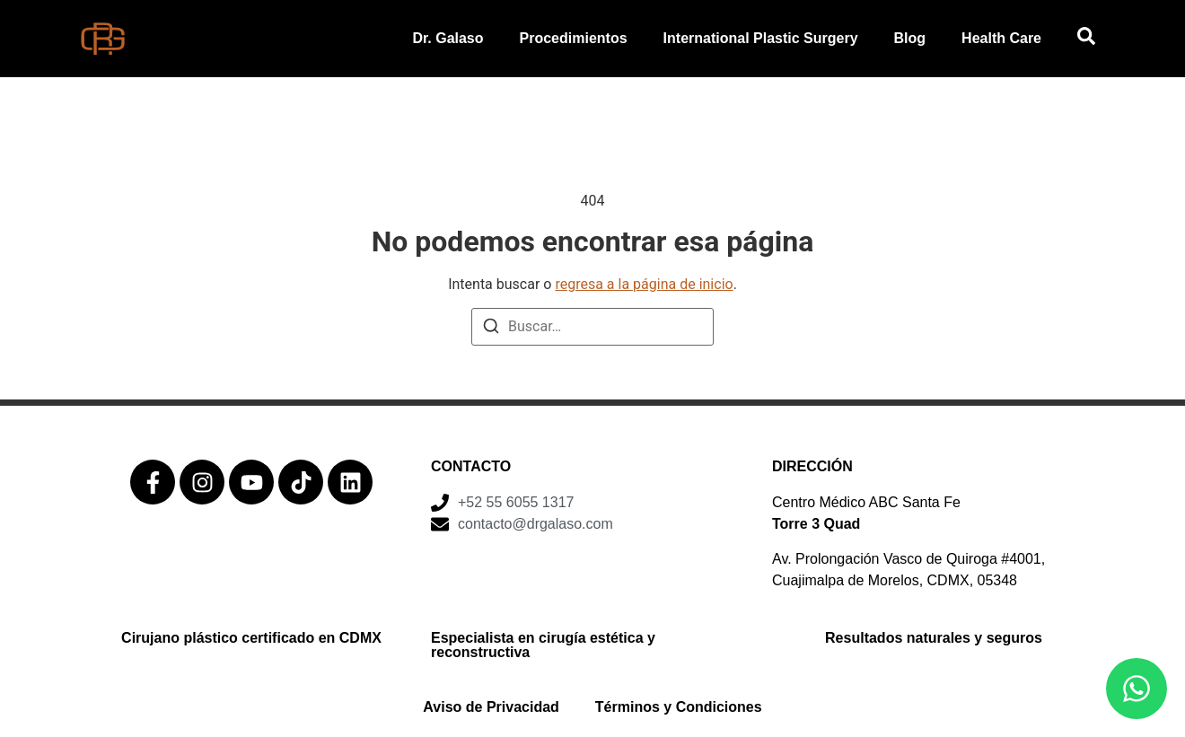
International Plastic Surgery (760, 38)
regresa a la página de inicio (644, 284)
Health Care (1001, 38)
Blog (910, 38)
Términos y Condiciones (678, 707)
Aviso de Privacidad (490, 707)
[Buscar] (491, 329)
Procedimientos (574, 38)
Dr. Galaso (447, 38)
